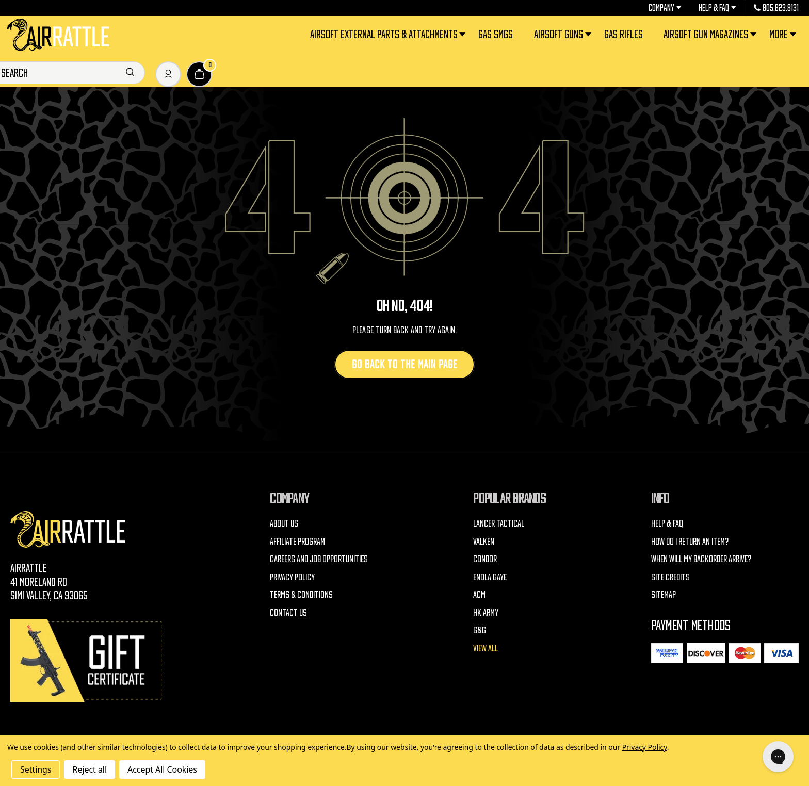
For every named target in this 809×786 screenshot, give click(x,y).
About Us (284, 523)
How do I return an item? (690, 541)
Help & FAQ (717, 8)
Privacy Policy (292, 576)
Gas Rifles (623, 34)
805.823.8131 (776, 8)
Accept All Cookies (162, 769)
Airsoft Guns (563, 34)
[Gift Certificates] (87, 660)
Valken (483, 541)
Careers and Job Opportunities (319, 558)
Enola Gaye (490, 576)
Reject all (89, 769)
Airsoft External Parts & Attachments (389, 34)
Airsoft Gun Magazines (711, 34)
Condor (485, 558)
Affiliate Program (297, 541)
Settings (35, 769)
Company (665, 8)
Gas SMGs (495, 34)
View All (485, 648)
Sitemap (663, 594)
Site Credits (670, 576)
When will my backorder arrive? (701, 558)
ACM (479, 594)
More (783, 34)
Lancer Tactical (498, 523)
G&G (479, 630)
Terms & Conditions (301, 594)
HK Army (485, 612)
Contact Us (288, 612)
